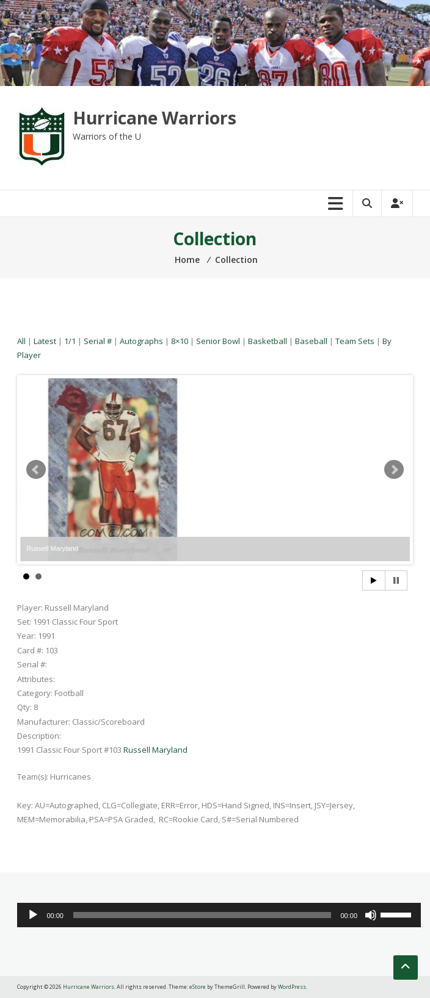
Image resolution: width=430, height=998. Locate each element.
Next (394, 469)
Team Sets (354, 341)
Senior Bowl (218, 341)
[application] (219, 915)
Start (374, 580)
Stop (396, 580)
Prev (36, 469)
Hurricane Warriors (154, 117)
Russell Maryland (155, 749)
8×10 (179, 341)
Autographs (141, 341)
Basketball (267, 341)
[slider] (202, 915)
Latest (45, 341)
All (21, 341)
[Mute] (371, 915)
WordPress (292, 987)
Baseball (311, 341)
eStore (197, 987)
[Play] (33, 915)
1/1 (70, 341)
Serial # (98, 341)
